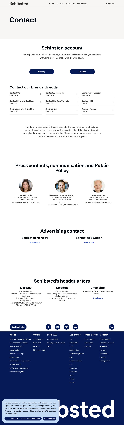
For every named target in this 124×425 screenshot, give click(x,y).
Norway (41, 72)
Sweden (82, 72)
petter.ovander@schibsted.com (98, 202)
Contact (104, 334)
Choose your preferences (30, 418)
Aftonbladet (74, 343)
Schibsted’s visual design (19, 368)
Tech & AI (70, 3)
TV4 (71, 346)
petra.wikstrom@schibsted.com (25, 202)
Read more (98, 298)
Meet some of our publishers (20, 339)
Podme (72, 379)
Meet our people (39, 350)
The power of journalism (19, 343)
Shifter (72, 382)
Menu (110, 3)
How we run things (17, 354)
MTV (71, 357)
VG (71, 339)
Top (111, 327)
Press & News (91, 334)
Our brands (82, 3)
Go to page (35, 243)
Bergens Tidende (76, 361)
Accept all (11, 418)
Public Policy (14, 357)
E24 (71, 364)
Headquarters (105, 361)
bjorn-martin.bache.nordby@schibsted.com (62, 203)
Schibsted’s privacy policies (20, 361)
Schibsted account (107, 343)
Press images (89, 339)
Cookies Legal (18, 327)
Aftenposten (74, 350)
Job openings (38, 339)
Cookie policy (49, 418)
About (52, 3)
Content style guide (17, 372)
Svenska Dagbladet (77, 354)
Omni (71, 375)
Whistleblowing (15, 364)
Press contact (105, 339)
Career (60, 3)
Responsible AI (52, 339)
